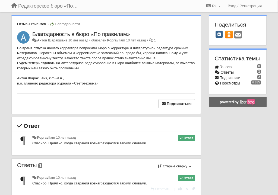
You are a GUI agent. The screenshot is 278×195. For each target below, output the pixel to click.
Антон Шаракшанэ (52, 40)
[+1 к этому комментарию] (180, 189)
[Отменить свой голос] (186, 189)
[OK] (229, 34)
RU (213, 6)
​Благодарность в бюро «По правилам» (81, 34)
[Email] (238, 35)
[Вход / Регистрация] (245, 6)
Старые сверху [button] (174, 166)
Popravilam (116, 40)
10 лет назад (66, 137)
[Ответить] (160, 189)
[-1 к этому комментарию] (193, 189)
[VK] (219, 34)
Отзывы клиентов (31, 24)
